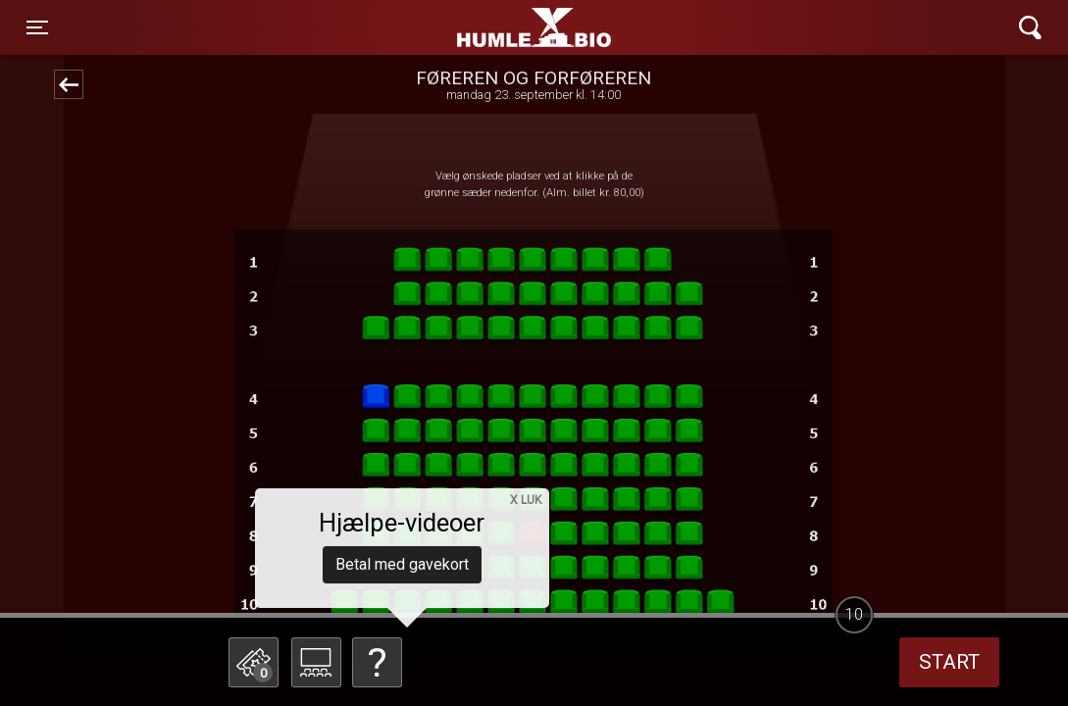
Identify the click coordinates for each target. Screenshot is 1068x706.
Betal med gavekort (402, 564)
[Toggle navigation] (37, 27)
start (949, 662)
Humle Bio (441, 27)
